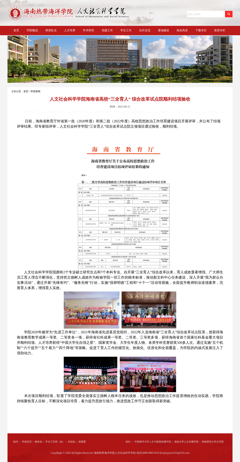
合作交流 (144, 30)
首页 (16, 30)
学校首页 (27, 441)
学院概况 (32, 30)
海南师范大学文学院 (213, 441)
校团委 (82, 441)
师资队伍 (51, 30)
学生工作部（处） (55, 441)
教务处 (38, 441)
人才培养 (69, 30)
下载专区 (201, 30)
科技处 (71, 441)
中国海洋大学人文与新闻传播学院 (152, 441)
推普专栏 (219, 30)
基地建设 (163, 30)
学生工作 (126, 30)
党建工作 (107, 30)
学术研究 (88, 30)
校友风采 (182, 30)
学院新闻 (35, 91)
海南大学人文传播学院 (186, 441)
